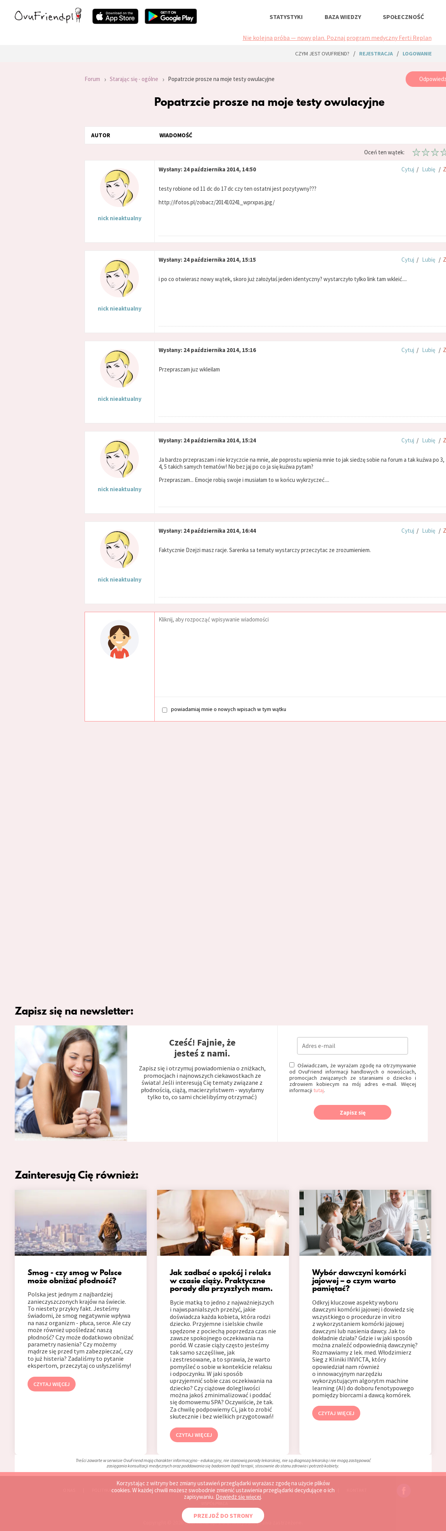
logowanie (417, 53)
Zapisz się (353, 1112)
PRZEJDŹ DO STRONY (223, 1515)
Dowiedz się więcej (238, 1496)
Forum (92, 79)
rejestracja (376, 53)
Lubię (428, 169)
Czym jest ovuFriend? (322, 53)
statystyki (286, 17)
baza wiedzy (343, 17)
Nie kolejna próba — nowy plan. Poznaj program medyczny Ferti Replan (337, 37)
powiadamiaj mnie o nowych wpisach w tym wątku (224, 709)
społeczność (403, 17)
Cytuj (407, 169)
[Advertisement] (44, 175)
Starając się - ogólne (134, 79)
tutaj (318, 1090)
